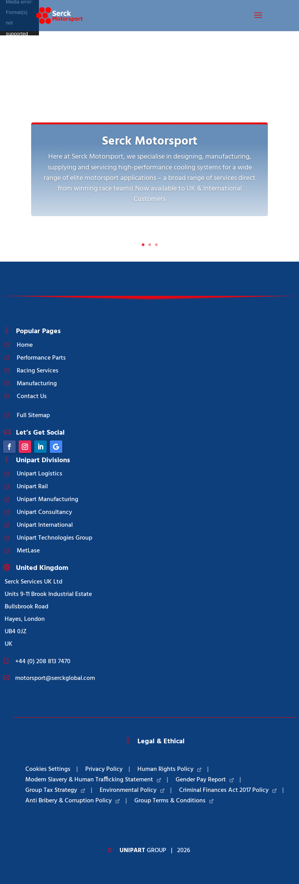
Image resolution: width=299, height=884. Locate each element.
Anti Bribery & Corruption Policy (72, 801)
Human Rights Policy (169, 769)
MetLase (28, 551)
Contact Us (32, 396)
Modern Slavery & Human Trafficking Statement (93, 780)
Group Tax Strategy (55, 790)
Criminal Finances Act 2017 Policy (227, 790)
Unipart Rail (32, 487)
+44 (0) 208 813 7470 (42, 662)
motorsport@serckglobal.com (55, 678)
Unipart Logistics (39, 474)
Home (25, 345)
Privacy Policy (104, 769)
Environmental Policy (132, 790)
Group (143, 851)
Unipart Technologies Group (54, 538)
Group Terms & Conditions (173, 801)
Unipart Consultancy (44, 512)
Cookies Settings (47, 769)
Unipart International (45, 525)
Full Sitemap (33, 416)
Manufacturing (37, 384)
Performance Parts (41, 358)
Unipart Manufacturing (47, 499)
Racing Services (37, 371)
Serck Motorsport (149, 141)
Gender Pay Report (205, 780)
